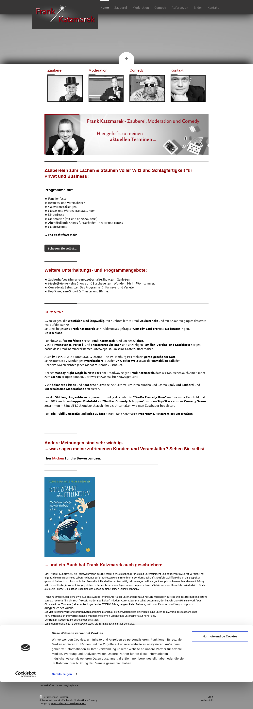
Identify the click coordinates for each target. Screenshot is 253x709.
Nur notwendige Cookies (220, 663)
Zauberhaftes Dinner (62, 279)
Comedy (54, 287)
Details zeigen (62, 701)
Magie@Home (58, 283)
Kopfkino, (55, 291)
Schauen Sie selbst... (62, 248)
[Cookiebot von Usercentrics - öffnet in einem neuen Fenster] (25, 701)
